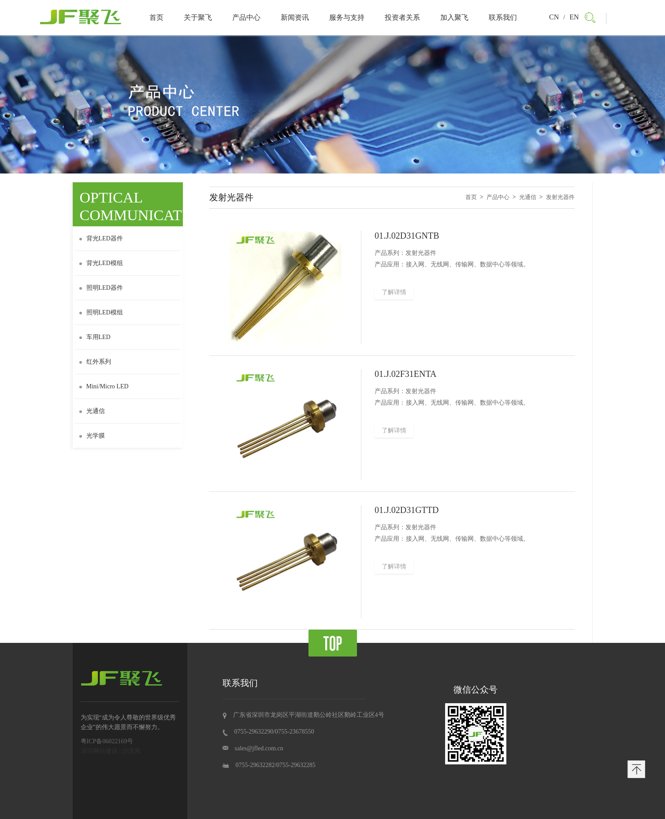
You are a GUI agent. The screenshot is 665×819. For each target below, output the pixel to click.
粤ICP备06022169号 (107, 741)
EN (574, 17)
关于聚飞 (198, 17)
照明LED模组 (101, 312)
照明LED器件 (101, 287)
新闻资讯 (295, 17)
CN (554, 17)
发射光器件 (560, 197)
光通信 (92, 411)
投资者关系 (402, 17)
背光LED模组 (101, 263)
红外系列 (95, 361)
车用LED (95, 337)
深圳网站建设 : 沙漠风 (111, 751)
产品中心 (246, 17)
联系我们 (503, 17)
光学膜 (92, 435)
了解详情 (394, 292)
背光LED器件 (101, 238)
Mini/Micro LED (104, 386)
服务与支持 (346, 17)
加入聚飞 (454, 17)
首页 (156, 17)
